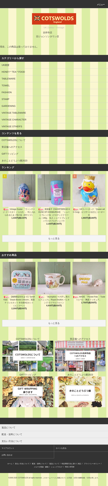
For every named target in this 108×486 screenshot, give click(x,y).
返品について (54, 464)
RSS (66, 467)
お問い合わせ (7, 455)
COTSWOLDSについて (13, 140)
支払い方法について (22, 464)
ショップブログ (56, 467)
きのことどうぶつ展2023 (14, 160)
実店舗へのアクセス (12, 147)
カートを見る (61, 448)
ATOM (72, 467)
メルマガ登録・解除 (41, 467)
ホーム (9, 464)
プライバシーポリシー (92, 464)
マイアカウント (8, 448)
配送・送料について (39, 464)
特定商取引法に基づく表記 (71, 464)
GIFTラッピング (10, 153)
